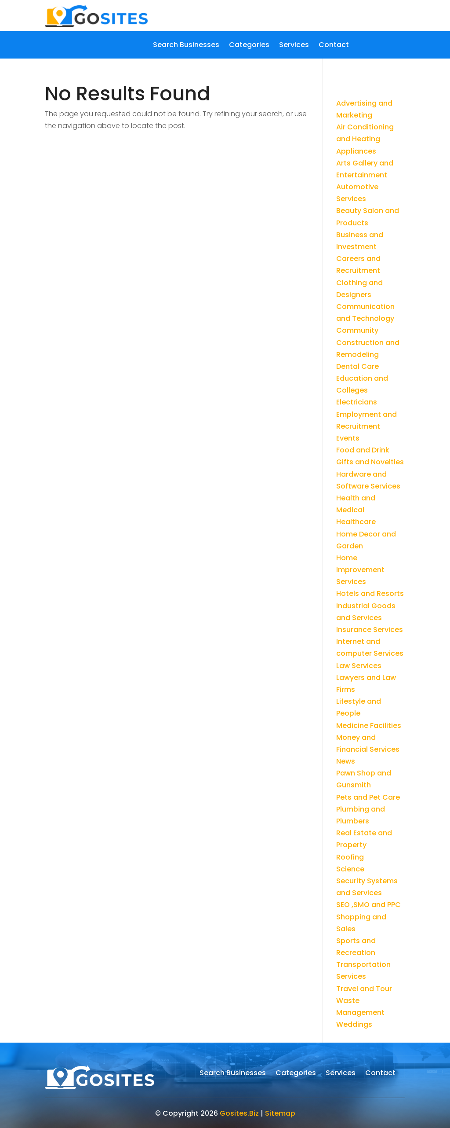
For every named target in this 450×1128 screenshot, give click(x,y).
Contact (334, 46)
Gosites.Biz (239, 1113)
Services (294, 46)
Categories (249, 46)
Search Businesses (186, 46)
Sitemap (280, 1113)
